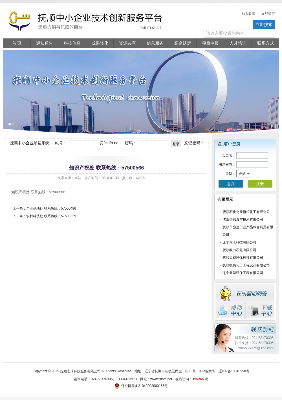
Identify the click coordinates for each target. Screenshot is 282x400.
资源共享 (127, 43)
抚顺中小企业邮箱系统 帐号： (38, 143)
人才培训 (238, 43)
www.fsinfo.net (161, 379)
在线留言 (268, 14)
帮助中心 (230, 310)
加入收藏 (248, 14)
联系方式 (265, 43)
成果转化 (99, 43)
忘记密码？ (194, 143)
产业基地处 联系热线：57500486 (51, 208)
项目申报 (210, 43)
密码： (131, 143)
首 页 (17, 43)
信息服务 (155, 43)
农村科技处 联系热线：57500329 (51, 216)
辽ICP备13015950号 (234, 371)
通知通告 (44, 43)
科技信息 (72, 43)
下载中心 (260, 310)
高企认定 (182, 43)
